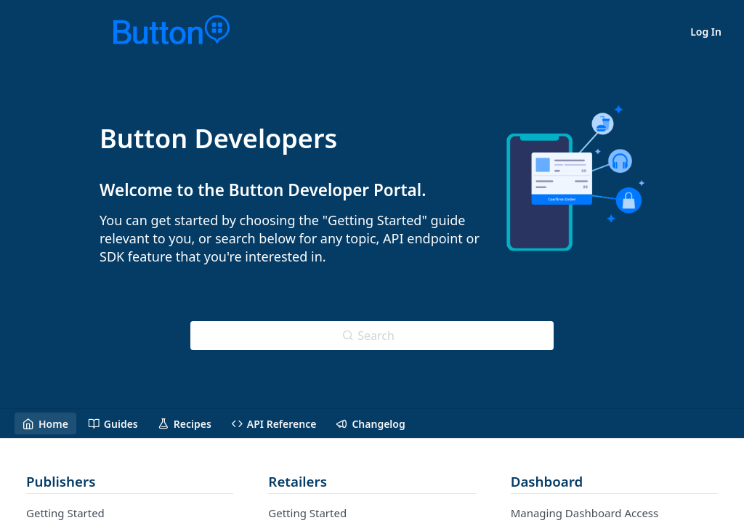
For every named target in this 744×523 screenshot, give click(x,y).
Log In (705, 31)
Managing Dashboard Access (585, 513)
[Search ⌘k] (372, 335)
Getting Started (65, 513)
